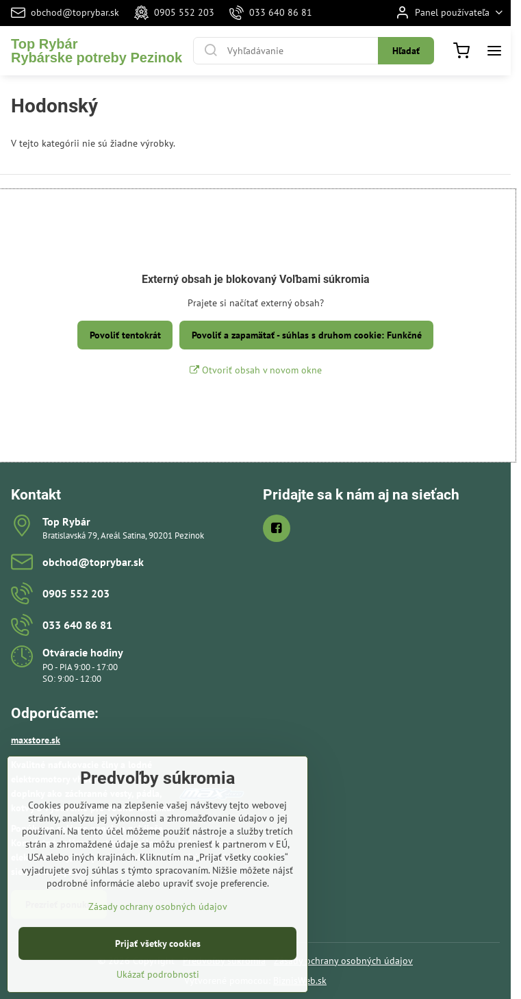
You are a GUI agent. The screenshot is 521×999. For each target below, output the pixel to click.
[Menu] (494, 50)
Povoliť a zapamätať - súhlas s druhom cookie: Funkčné (307, 335)
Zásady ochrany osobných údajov (343, 960)
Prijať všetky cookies (158, 976)
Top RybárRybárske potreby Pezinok (96, 50)
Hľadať (406, 51)
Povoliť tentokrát (125, 335)
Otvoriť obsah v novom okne (256, 370)
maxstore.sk (35, 740)
